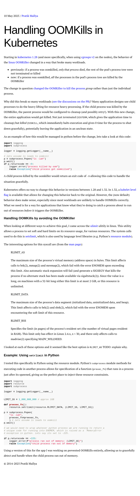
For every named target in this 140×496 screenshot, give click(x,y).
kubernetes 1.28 (28, 57)
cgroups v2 (87, 57)
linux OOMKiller (19, 62)
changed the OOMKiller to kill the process (59, 88)
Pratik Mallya (30, 16)
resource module (121, 241)
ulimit (94, 230)
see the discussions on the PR (71, 101)
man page (75, 249)
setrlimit (30, 241)
